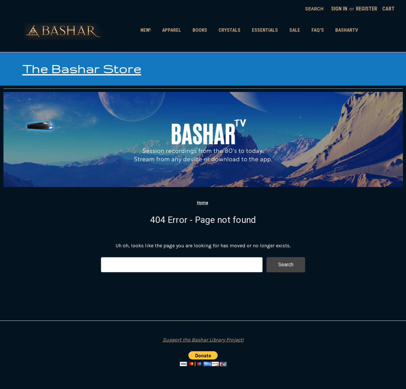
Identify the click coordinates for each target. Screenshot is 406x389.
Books (200, 30)
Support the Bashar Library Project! (203, 340)
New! (146, 30)
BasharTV (346, 30)
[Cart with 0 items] (388, 9)
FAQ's (317, 30)
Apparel (171, 30)
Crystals (229, 30)
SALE (294, 30)
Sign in (339, 9)
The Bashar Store (81, 68)
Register (366, 9)
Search (314, 9)
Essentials (265, 30)
